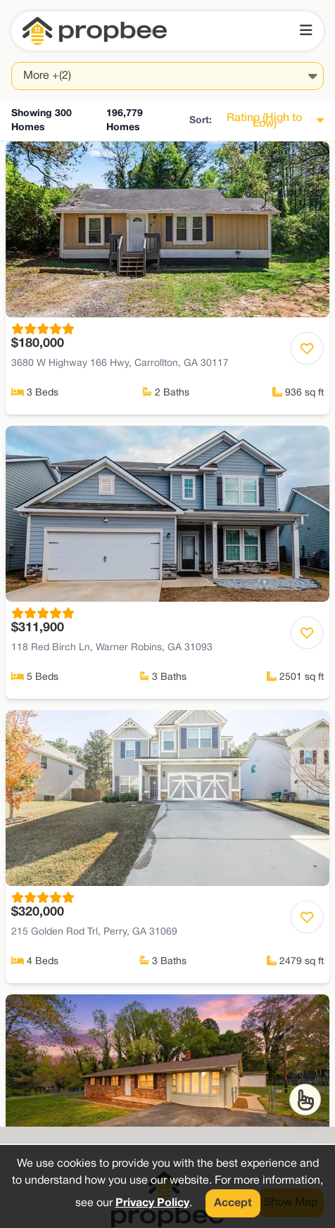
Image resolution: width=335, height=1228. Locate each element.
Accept (233, 1203)
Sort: (200, 120)
